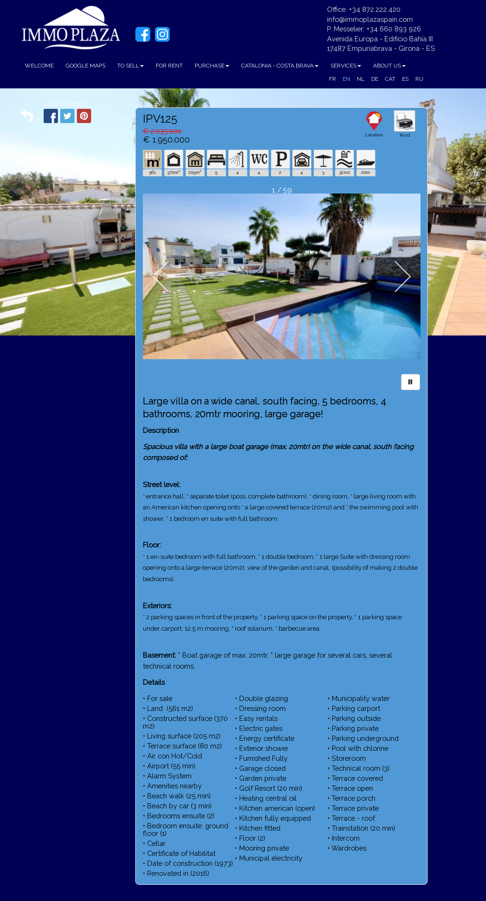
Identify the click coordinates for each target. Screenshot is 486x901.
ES (405, 79)
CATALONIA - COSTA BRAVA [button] (279, 65)
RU (419, 79)
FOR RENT (169, 65)
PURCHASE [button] (212, 65)
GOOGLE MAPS (85, 65)
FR (332, 79)
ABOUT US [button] (389, 65)
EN (346, 79)
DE (374, 79)
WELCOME (39, 65)
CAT (390, 79)
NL (360, 79)
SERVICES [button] (345, 65)
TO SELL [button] (130, 65)
